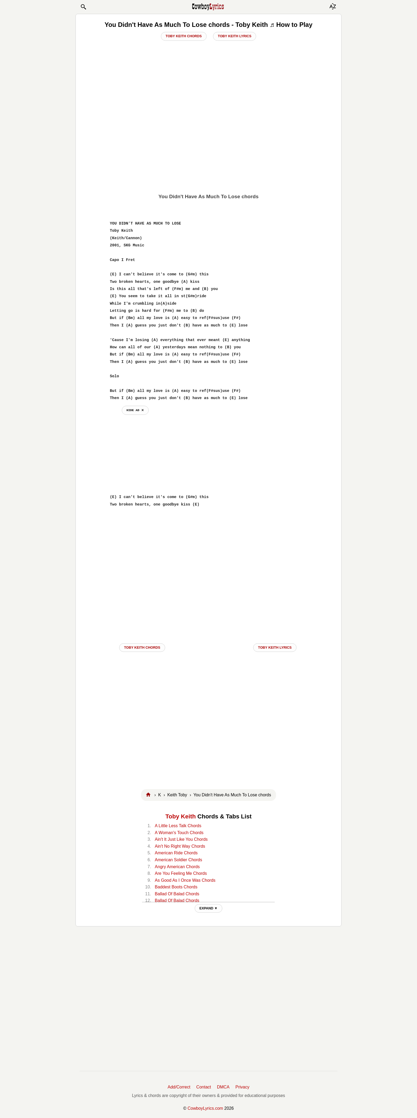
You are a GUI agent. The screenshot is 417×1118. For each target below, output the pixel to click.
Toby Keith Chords (184, 36)
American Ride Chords (176, 853)
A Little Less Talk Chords (178, 825)
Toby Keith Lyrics (234, 36)
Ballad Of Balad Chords (177, 894)
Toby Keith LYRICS (274, 647)
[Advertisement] (208, 149)
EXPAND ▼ (208, 908)
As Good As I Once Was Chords (185, 880)
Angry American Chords (177, 866)
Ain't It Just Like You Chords (181, 839)
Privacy (242, 1087)
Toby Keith (180, 816)
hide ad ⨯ (135, 410)
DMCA (223, 1087)
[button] (83, 7)
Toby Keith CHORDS (142, 647)
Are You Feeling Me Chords (181, 873)
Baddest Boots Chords (176, 887)
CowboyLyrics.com (205, 1108)
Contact (203, 1087)
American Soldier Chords (178, 860)
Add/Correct (179, 1087)
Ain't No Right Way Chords (180, 846)
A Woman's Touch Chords (179, 832)
